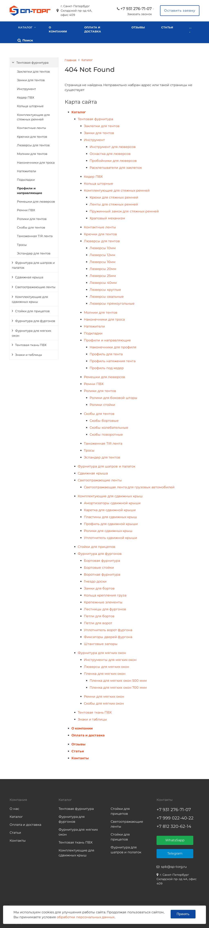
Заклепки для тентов (33, 70)
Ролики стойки (102, 403)
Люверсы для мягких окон (106, 665)
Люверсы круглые (105, 288)
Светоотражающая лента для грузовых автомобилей (129, 486)
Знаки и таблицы (28, 353)
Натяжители (26, 170)
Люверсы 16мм (102, 261)
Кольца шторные (30, 105)
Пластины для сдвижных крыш (110, 516)
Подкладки (26, 178)
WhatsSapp (175, 839)
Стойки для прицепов (32, 310)
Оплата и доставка (91, 29)
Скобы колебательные (109, 426)
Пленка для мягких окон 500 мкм (118, 679)
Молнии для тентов (32, 152)
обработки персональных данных (86, 917)
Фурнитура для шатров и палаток (33, 264)
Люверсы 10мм (103, 247)
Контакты (80, 757)
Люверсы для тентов (33, 144)
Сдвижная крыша (29, 276)
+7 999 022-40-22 (175, 816)
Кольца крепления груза (105, 594)
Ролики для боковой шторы (113, 397)
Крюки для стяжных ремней (114, 196)
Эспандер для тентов (33, 252)
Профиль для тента (106, 353)
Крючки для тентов (32, 135)
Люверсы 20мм (103, 268)
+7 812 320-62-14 (174, 825)
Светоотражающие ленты (35, 286)
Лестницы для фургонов (105, 608)
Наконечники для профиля (113, 346)
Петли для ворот (98, 622)
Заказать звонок (139, 14)
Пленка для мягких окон (105, 672)
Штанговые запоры (100, 643)
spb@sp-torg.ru (174, 865)
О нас (14, 807)
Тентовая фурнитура (32, 61)
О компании (58, 29)
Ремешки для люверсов (36, 200)
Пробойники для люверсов (113, 159)
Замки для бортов (99, 587)
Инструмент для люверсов (113, 146)
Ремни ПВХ (26, 209)
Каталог (25, 27)
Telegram (174, 852)
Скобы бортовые (104, 419)
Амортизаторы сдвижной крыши (112, 502)
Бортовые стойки (99, 566)
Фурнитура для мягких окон (31, 331)
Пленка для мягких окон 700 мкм (118, 686)
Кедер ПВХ (25, 96)
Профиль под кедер (107, 367)
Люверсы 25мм (103, 274)
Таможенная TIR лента (35, 235)
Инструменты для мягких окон (110, 658)
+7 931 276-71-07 (136, 8)
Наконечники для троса (36, 161)
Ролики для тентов (32, 217)
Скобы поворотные (106, 433)
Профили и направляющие (29, 189)
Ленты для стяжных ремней (114, 203)
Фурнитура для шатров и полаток (126, 848)
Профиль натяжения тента (113, 360)
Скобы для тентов (31, 226)
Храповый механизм (107, 217)
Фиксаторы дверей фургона (108, 636)
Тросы (22, 243)
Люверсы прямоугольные (112, 302)
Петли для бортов (99, 615)
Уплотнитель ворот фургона (108, 629)
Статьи (77, 750)
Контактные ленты (31, 127)
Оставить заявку (179, 10)
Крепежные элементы (103, 601)
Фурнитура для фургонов (35, 319)
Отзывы (134, 27)
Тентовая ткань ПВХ (31, 344)
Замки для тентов (31, 79)
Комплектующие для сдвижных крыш (30, 298)
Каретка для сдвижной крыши (110, 509)
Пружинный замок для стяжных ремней (124, 210)
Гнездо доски (95, 580)
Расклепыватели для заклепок (116, 166)
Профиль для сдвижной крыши (111, 523)
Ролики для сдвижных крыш (108, 530)
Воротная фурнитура (102, 573)
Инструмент (26, 87)
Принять (183, 914)
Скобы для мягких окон (104, 702)
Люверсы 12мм (102, 254)
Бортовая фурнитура (102, 559)
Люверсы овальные (106, 295)
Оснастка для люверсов (110, 152)
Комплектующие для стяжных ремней (33, 116)
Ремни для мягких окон (104, 695)
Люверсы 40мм (103, 281)
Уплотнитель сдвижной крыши (110, 536)
